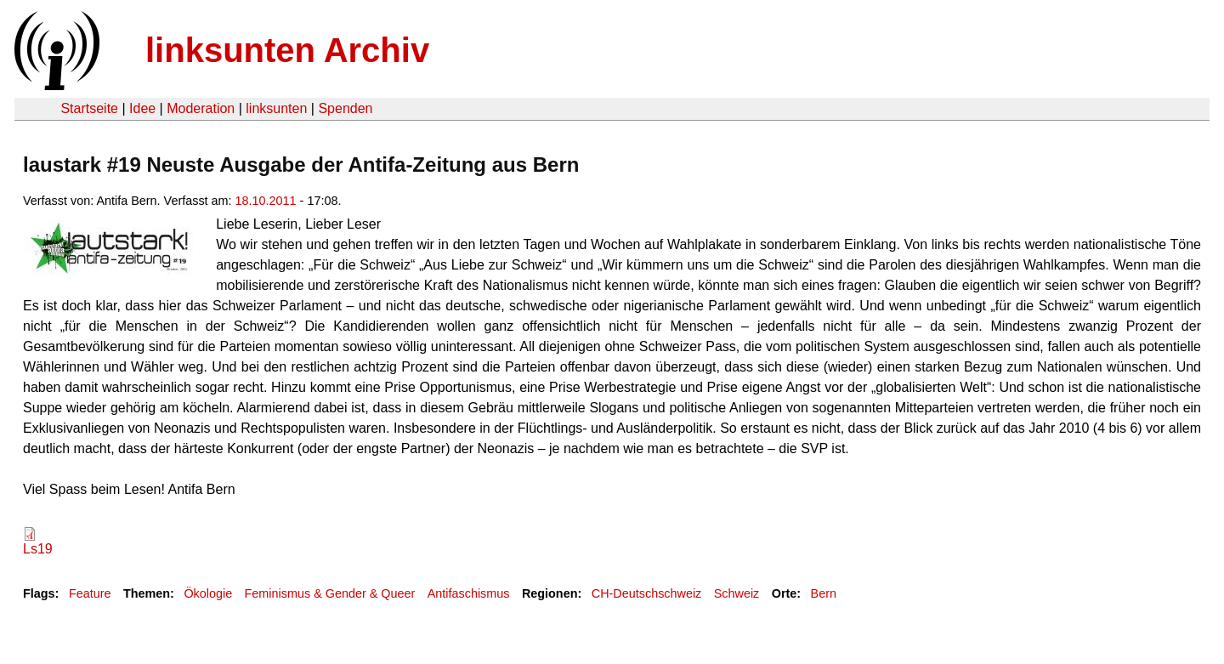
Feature (90, 593)
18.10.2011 (266, 200)
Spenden (345, 108)
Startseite (89, 108)
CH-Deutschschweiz (647, 593)
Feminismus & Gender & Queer (330, 593)
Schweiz (737, 593)
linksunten (276, 108)
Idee (142, 108)
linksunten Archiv (287, 50)
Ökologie (208, 593)
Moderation (201, 108)
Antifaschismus (469, 593)
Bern (823, 593)
